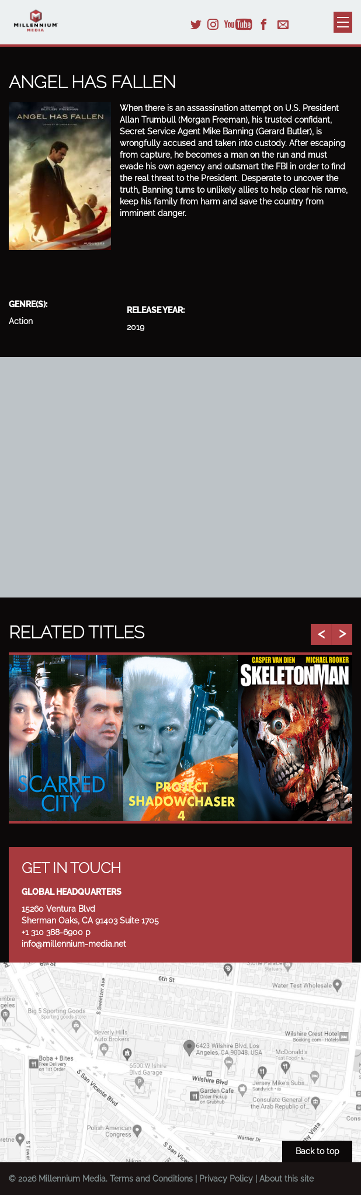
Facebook (263, 24)
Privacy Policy (226, 1178)
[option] (66, 738)
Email (283, 24)
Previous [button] (321, 634)
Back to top (317, 1151)
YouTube (238, 24)
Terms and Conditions (151, 1178)
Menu (343, 22)
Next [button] (341, 634)
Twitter (196, 24)
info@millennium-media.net (74, 944)
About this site (286, 1178)
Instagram (212, 24)
